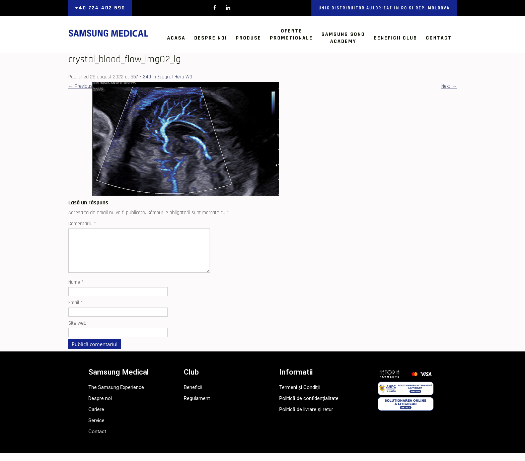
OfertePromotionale (291, 34)
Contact (439, 38)
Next (449, 86)
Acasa (176, 38)
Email (75, 311)
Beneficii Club (395, 38)
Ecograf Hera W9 (174, 77)
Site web (77, 331)
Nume (76, 290)
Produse (248, 38)
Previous (80, 86)
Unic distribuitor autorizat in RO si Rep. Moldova (384, 8)
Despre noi (210, 38)
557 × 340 (141, 77)
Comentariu (82, 223)
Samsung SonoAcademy (343, 38)
